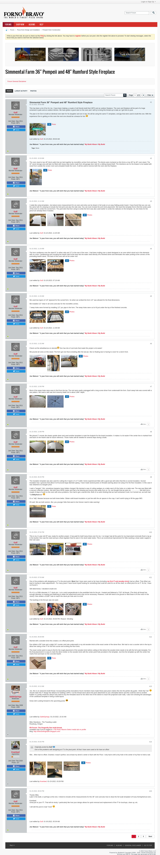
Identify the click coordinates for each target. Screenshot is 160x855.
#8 (151, 432)
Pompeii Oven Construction (51, 30)
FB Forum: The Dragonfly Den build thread (45, 728)
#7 (151, 387)
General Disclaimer (133, 845)
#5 (151, 296)
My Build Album (91, 144)
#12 (150, 637)
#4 (151, 249)
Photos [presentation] (33, 91)
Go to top (148, 845)
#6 (151, 344)
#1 (151, 102)
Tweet (16, 130)
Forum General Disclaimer (16, 81)
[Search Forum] (138, 13)
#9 (151, 477)
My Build (101, 144)
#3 (151, 201)
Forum (12, 30)
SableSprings (15, 697)
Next (150, 836)
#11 (150, 577)
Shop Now (20, 24)
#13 (150, 686)
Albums (32, 24)
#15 (150, 791)
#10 (150, 532)
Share (16, 127)
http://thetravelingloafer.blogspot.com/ (47, 731)
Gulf (15, 112)
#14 (150, 742)
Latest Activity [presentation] (21, 91)
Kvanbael (15, 752)
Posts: (13, 123)
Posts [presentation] (9, 91)
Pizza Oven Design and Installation (28, 30)
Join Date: (11, 121)
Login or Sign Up (148, 2)
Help (41, 24)
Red (12, 845)
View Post (54, 747)
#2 (151, 158)
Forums (8, 24)
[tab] (9, 91)
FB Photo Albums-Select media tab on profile (70, 729)
